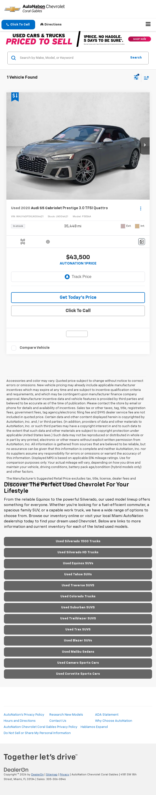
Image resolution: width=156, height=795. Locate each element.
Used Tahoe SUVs (78, 574)
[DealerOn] (16, 769)
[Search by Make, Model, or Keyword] (72, 58)
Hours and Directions (20, 721)
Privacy (64, 774)
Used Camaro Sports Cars (78, 662)
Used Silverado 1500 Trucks (78, 541)
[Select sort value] (145, 77)
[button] (18, 24)
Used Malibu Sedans (78, 651)
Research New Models (66, 714)
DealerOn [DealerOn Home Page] (37, 774)
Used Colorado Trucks (78, 596)
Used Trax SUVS (78, 629)
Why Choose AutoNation (113, 721)
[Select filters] (136, 78)
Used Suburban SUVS (78, 607)
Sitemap (51, 774)
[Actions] (140, 208)
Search (136, 57)
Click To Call (78, 311)
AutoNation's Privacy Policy (24, 714)
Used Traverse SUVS (78, 585)
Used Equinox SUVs (78, 563)
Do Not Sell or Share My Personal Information (37, 733)
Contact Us (57, 721)
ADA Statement (106, 714)
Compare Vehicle (35, 347)
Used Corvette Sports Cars (78, 673)
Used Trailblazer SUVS (78, 618)
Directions (51, 24)
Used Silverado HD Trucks (78, 552)
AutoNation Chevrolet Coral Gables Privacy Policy (40, 727)
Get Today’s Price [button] (78, 297)
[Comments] (141, 241)
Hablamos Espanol (94, 727)
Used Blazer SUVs (78, 640)
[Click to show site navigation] (148, 24)
